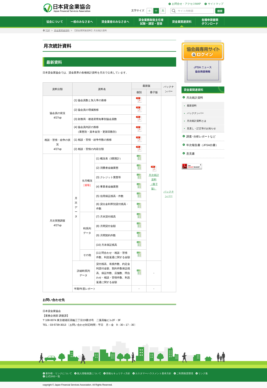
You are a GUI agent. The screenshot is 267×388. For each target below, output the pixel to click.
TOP (47, 30)
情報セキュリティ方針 (118, 373)
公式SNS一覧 (52, 376)
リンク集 (203, 373)
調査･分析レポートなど (201, 136)
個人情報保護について (89, 373)
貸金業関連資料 (62, 30)
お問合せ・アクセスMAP (186, 3)
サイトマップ (215, 3)
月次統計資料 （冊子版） (154, 179)
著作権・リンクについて (58, 373)
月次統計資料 (194, 97)
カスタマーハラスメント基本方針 (153, 373)
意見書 (190, 153)
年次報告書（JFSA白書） (202, 145)
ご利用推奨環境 (184, 373)
